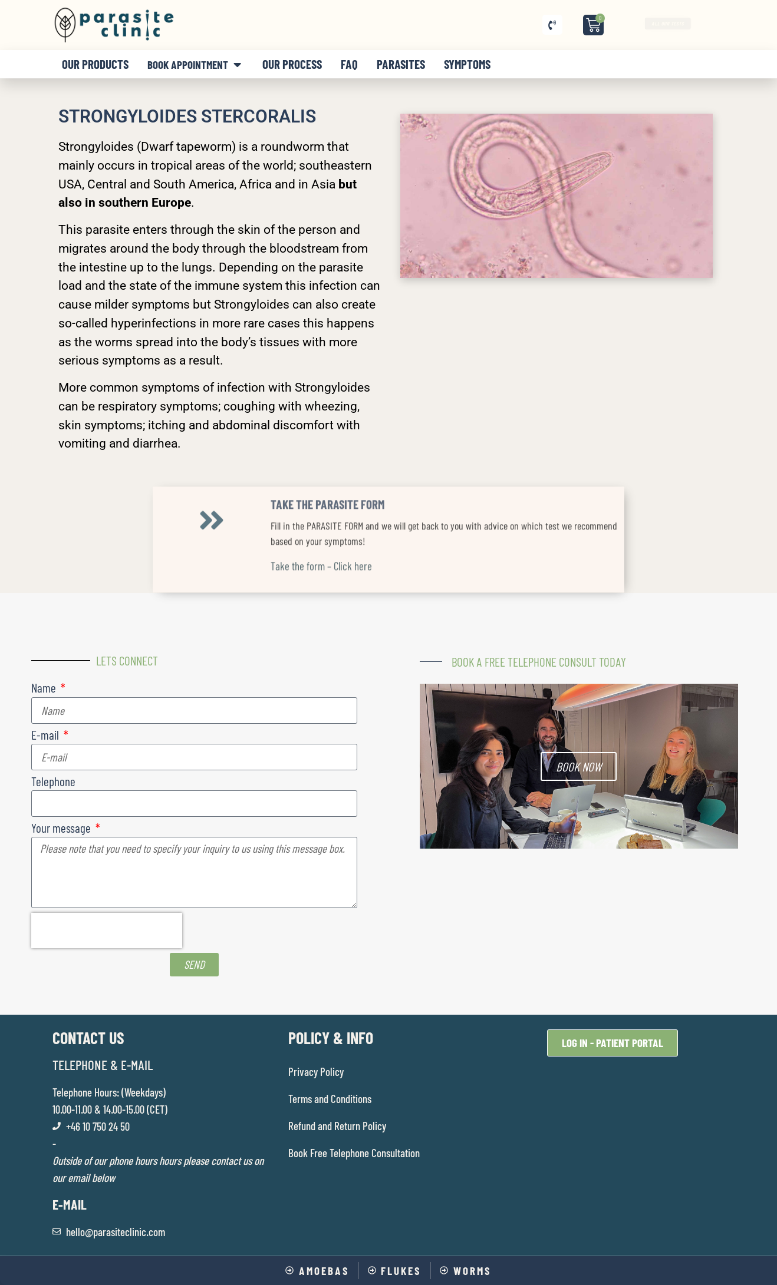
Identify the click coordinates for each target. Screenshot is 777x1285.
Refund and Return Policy (337, 1125)
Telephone (53, 782)
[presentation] (106, 930)
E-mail (46, 735)
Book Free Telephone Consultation (354, 1153)
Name (44, 688)
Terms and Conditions (329, 1098)
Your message (62, 828)
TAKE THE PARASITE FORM (327, 444)
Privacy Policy (316, 1071)
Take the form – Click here (321, 506)
